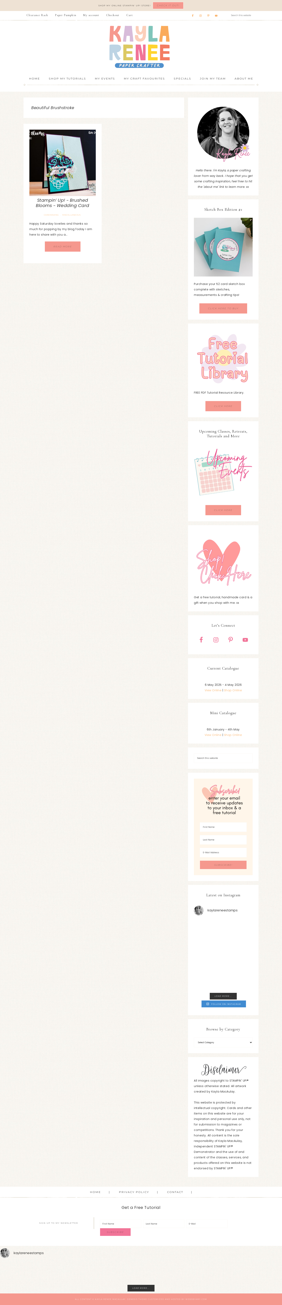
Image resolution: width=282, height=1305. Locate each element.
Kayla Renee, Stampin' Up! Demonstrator (141, 46)
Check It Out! (168, 5)
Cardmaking (51, 215)
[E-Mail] (207, 1224)
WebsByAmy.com (196, 1299)
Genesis (132, 1299)
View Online (213, 690)
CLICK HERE (223, 406)
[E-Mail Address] (223, 852)
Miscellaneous (71, 215)
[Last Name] (223, 840)
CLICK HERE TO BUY (223, 308)
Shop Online (233, 690)
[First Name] (223, 827)
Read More (62, 246)
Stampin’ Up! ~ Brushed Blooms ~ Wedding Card (62, 202)
